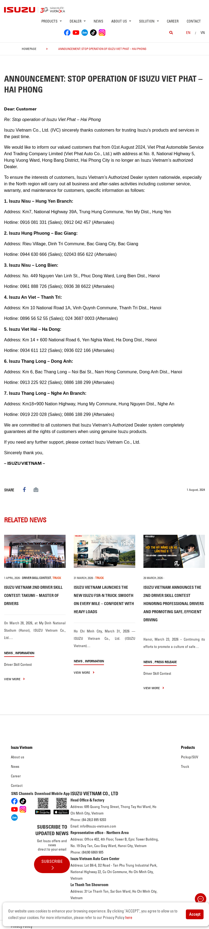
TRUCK (57, 578)
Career (173, 21)
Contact (194, 21)
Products (188, 747)
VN (203, 32)
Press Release (166, 662)
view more (14, 679)
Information (24, 653)
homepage (29, 49)
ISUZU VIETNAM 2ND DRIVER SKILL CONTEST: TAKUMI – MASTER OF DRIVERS (33, 595)
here (128, 917)
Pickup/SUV (189, 757)
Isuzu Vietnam (21, 747)
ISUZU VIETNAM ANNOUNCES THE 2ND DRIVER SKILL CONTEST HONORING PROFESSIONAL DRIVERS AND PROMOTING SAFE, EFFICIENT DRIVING (173, 603)
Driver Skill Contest (36, 578)
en (188, 32)
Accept (194, 914)
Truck (185, 766)
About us (17, 757)
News (98, 21)
